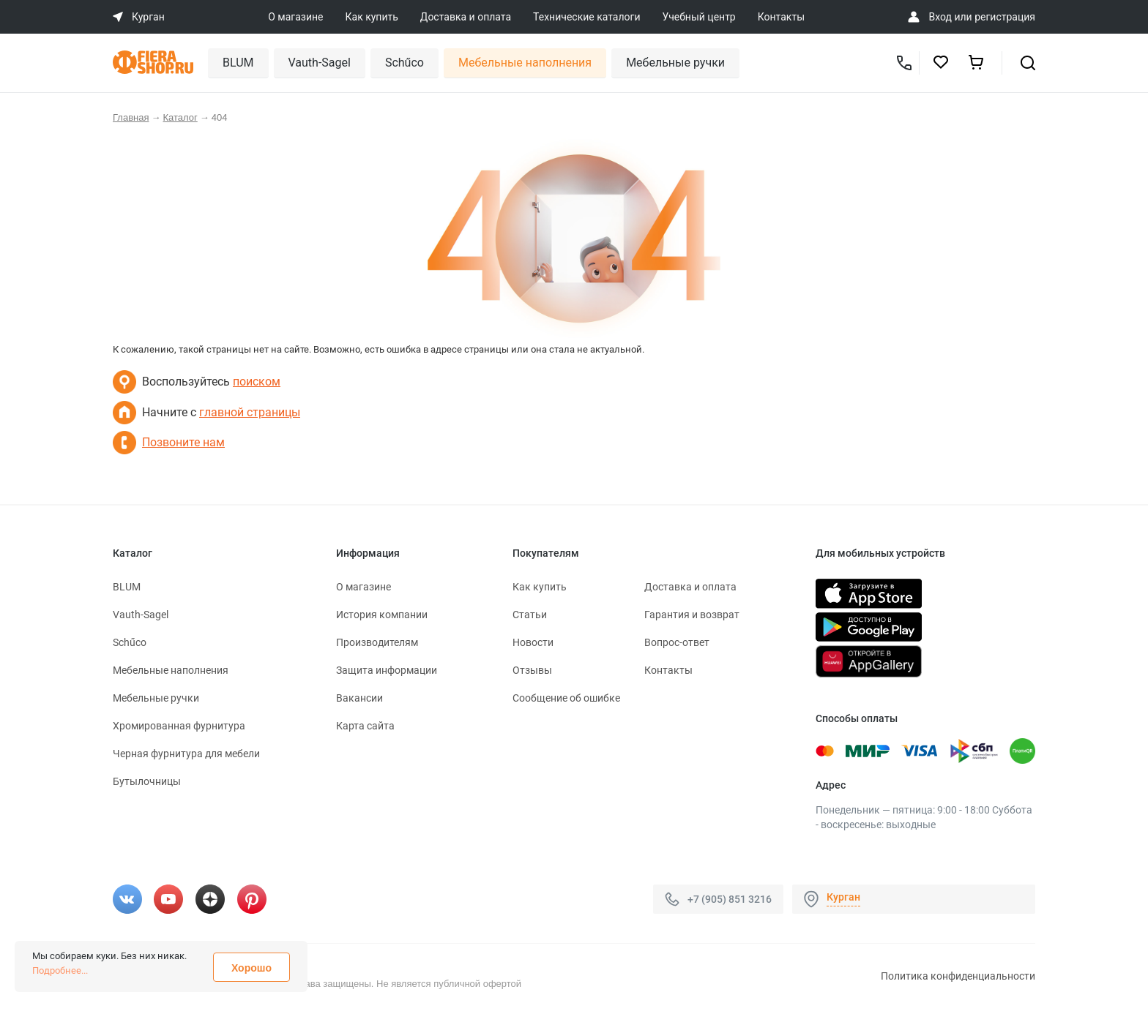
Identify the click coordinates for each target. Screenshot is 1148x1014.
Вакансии (359, 698)
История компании (382, 614)
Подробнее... (60, 970)
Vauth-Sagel (319, 63)
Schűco (404, 63)
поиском (256, 381)
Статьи (529, 614)
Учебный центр (699, 17)
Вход (939, 17)
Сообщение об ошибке (566, 698)
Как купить (372, 17)
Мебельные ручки (675, 63)
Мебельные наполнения (525, 63)
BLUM (238, 63)
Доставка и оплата (465, 17)
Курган (843, 897)
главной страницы (249, 412)
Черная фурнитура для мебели (186, 753)
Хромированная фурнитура (179, 726)
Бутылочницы (147, 781)
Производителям (377, 642)
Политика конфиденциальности (958, 976)
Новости (533, 642)
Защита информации (386, 670)
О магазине (295, 17)
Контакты (781, 17)
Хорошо (251, 968)
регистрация (1004, 17)
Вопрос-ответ (676, 642)
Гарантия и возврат (691, 614)
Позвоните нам (183, 442)
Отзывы (532, 670)
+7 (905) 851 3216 (729, 899)
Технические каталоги (586, 17)
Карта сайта (365, 726)
